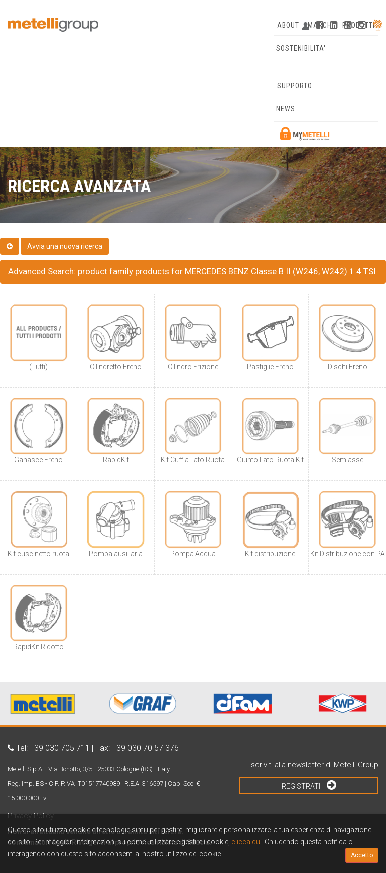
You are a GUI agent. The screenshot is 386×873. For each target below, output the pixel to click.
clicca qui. (247, 842)
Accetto (362, 855)
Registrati (309, 784)
